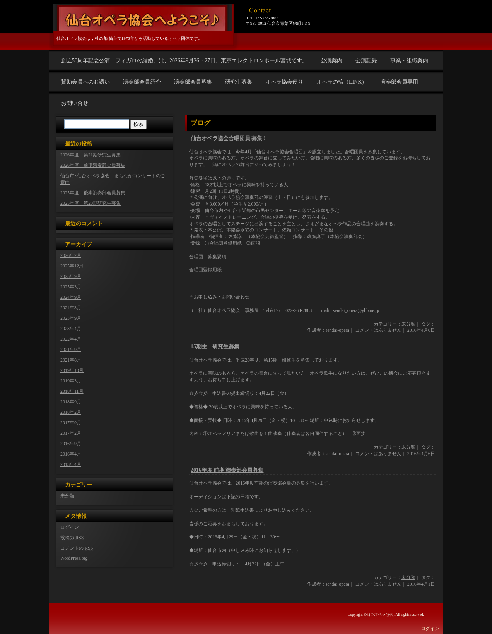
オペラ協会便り (284, 82)
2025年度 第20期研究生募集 (90, 203)
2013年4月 (70, 464)
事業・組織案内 (409, 60)
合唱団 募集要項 (207, 256)
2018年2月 (70, 412)
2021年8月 (70, 360)
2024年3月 (70, 307)
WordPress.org (73, 558)
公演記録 (366, 60)
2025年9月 (70, 276)
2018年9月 (70, 401)
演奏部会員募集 (193, 82)
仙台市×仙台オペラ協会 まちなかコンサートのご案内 (112, 179)
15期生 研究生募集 (215, 347)
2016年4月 (70, 454)
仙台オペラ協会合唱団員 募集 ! (228, 138)
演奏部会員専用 (399, 82)
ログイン (69, 527)
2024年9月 (70, 297)
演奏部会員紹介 (142, 82)
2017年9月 (70, 422)
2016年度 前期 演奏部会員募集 (227, 470)
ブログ (200, 123)
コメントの (76, 548)
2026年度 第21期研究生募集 (90, 155)
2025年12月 (72, 266)
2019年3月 (70, 381)
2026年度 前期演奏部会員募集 (92, 165)
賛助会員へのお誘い (85, 82)
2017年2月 (70, 433)
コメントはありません (378, 330)
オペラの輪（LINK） (341, 82)
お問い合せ (74, 103)
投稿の (72, 537)
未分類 (408, 324)
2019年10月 (72, 370)
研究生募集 (238, 82)
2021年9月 (70, 349)
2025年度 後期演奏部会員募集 (92, 192)
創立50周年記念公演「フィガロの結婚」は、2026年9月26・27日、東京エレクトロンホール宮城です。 (184, 60)
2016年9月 (70, 443)
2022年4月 (70, 339)
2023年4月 (70, 328)
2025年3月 (70, 287)
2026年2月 (70, 255)
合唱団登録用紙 (205, 269)
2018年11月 (72, 391)
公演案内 (331, 60)
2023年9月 (70, 318)
